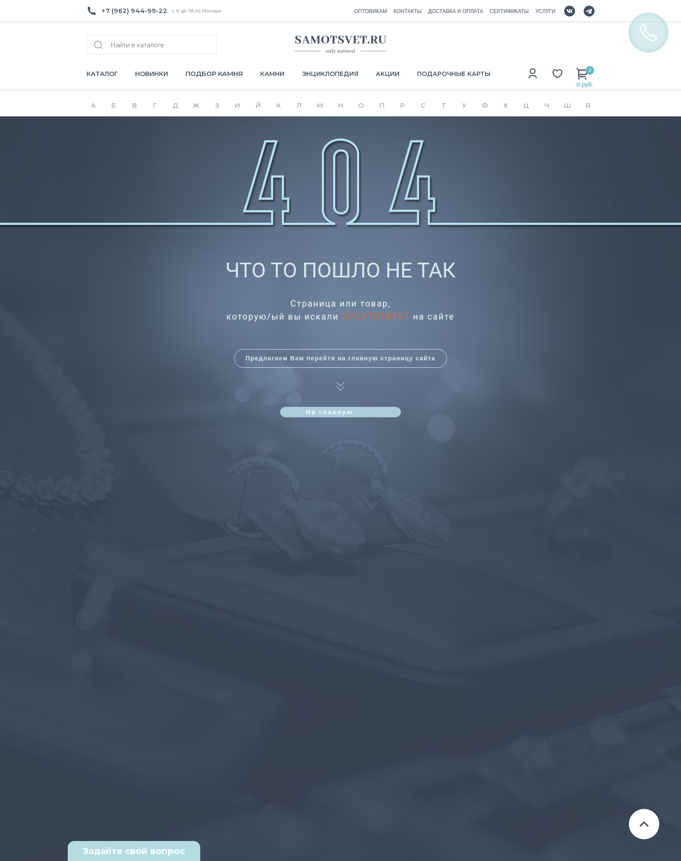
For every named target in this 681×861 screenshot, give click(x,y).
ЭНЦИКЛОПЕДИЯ (330, 74)
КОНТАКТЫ (407, 11)
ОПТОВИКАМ (370, 11)
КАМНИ (272, 74)
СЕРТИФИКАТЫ (509, 11)
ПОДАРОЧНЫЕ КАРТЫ (453, 74)
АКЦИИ (388, 74)
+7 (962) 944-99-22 (134, 11)
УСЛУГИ (545, 11)
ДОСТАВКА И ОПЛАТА (455, 11)
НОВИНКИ (151, 74)
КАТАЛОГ (102, 74)
